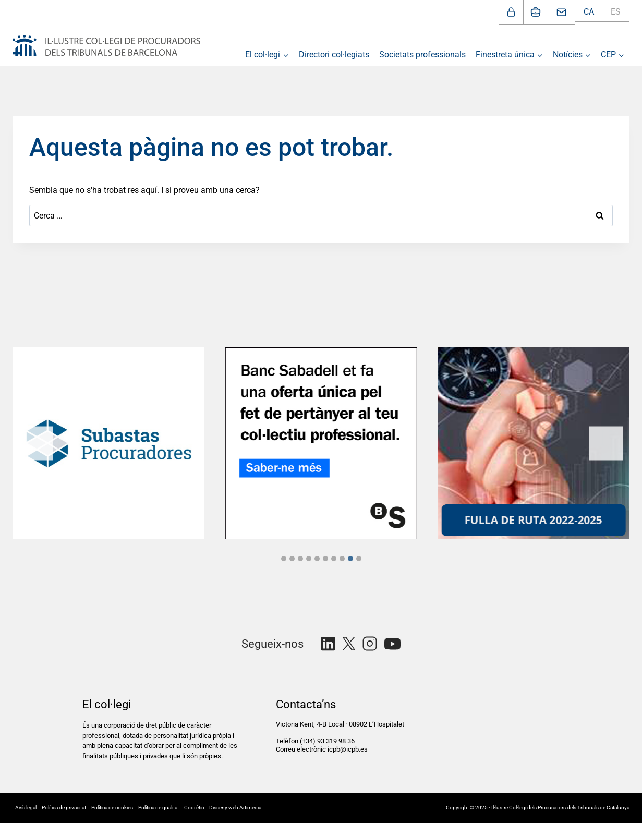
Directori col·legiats (334, 54)
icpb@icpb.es (348, 749)
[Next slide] (606, 443)
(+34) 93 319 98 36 (328, 741)
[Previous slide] (36, 443)
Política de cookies (112, 807)
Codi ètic (194, 807)
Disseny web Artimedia (235, 807)
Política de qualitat (158, 807)
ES (616, 12)
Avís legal (26, 807)
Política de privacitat (64, 807)
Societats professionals (422, 54)
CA (589, 12)
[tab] (283, 558)
